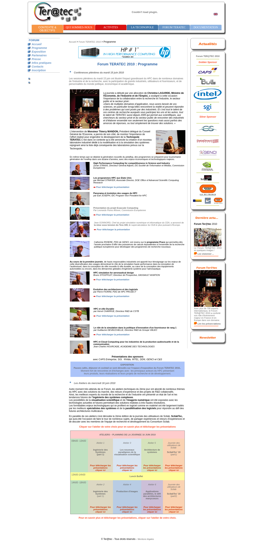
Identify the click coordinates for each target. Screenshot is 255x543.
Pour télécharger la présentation (112, 187)
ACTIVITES (110, 27)
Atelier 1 (100, 443)
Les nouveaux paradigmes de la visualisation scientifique (127, 452)
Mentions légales (146, 539)
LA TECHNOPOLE (142, 27)
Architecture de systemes (152, 451)
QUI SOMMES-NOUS (79, 27)
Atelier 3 (127, 443)
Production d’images (127, 491)
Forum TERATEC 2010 (90, 42)
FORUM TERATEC (174, 27)
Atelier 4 (127, 484)
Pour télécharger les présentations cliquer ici (100, 467)
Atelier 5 (152, 443)
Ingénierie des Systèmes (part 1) (100, 452)
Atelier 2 (100, 484)
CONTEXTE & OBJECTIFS (47, 29)
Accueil (72, 42)
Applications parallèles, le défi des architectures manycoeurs (152, 495)
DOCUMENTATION (206, 27)
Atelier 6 (152, 484)
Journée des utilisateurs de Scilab (173, 445)
